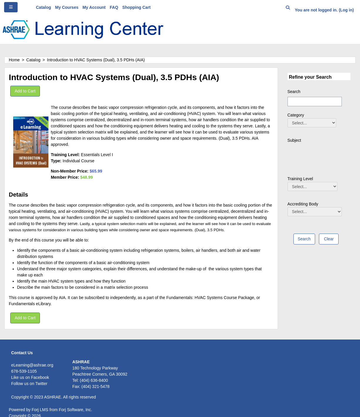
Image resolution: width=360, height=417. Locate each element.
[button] (288, 8)
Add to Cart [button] (25, 91)
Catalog (43, 7)
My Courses (66, 7)
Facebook (40, 377)
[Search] (315, 101)
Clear (329, 239)
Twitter (41, 383)
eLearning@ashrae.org (32, 365)
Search (294, 91)
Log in (346, 10)
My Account (94, 7)
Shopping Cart (136, 7)
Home (14, 60)
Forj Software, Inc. (75, 409)
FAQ (114, 7)
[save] (304, 239)
